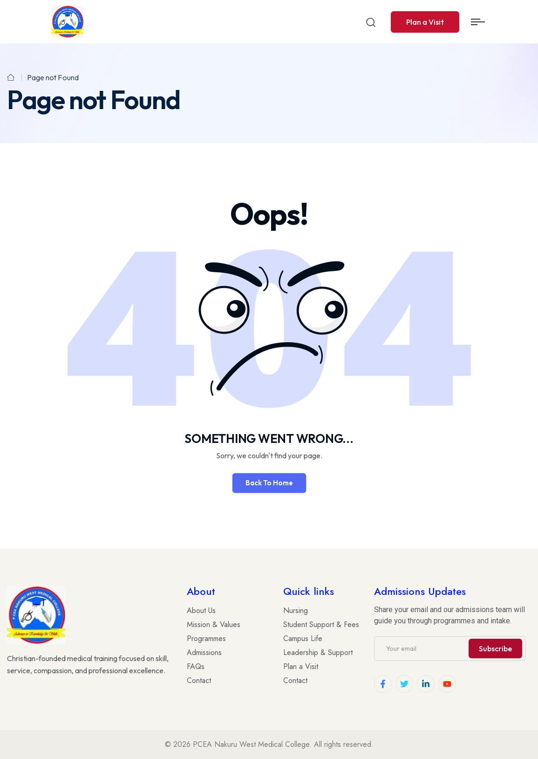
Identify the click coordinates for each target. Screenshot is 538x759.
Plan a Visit (425, 22)
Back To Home (269, 482)
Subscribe (495, 648)
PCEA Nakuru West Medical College (251, 744)
